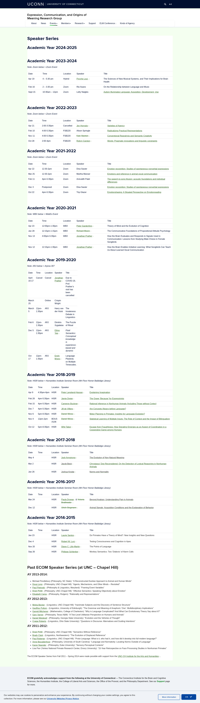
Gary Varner (38, 615)
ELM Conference (108, 23)
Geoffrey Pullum (40, 608)
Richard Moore (84, 231)
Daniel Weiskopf (40, 618)
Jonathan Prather (85, 236)
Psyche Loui (83, 79)
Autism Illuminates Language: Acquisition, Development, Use (131, 92)
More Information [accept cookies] (169, 697)
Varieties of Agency (116, 126)
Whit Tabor (66, 427)
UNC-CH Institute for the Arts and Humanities (139, 656)
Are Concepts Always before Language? (108, 409)
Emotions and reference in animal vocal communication (132, 174)
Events (53, 23)
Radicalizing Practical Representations (124, 131)
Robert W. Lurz (68, 541)
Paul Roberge (39, 639)
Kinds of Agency (127, 23)
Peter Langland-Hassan (72, 392)
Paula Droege (68, 499)
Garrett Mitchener (40, 611)
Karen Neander (39, 645)
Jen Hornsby (83, 126)
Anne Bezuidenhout (41, 642)
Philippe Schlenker (70, 552)
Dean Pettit (38, 591)
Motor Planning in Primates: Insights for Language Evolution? (117, 414)
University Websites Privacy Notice (63, 698)
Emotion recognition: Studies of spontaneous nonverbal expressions (138, 169)
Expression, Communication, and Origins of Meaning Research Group (56, 16)
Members (66, 23)
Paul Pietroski (39, 588)
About (33, 23)
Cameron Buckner (70, 404)
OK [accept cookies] (188, 697)
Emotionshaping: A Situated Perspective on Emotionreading (134, 192)
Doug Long (38, 584)
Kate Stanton (83, 136)
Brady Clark (38, 635)
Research (80, 23)
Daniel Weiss (68, 414)
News (43, 23)
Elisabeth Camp (40, 594)
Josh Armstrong (69, 458)
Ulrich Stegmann (69, 508)
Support (92, 23)
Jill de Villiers (67, 409)
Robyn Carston (84, 141)
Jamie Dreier (67, 398)
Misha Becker (39, 605)
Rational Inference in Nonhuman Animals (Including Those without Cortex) (123, 404)
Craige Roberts (39, 621)
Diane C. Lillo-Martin (71, 546)
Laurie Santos (68, 535)
